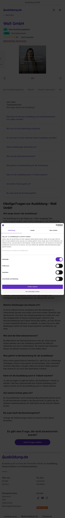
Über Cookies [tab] (54, 230)
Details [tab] (32, 230)
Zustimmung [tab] (11, 230)
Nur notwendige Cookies (32, 291)
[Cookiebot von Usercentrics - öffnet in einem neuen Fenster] (52, 225)
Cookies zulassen (33, 286)
